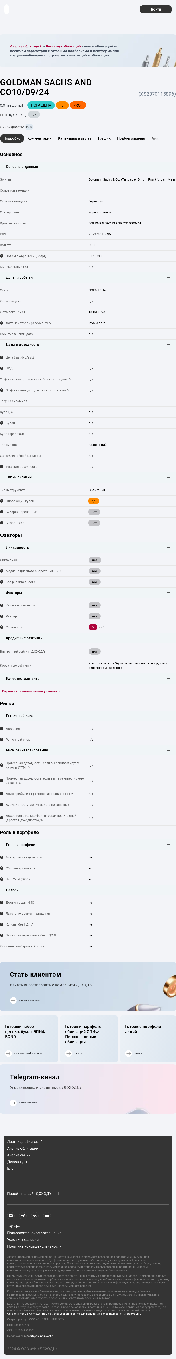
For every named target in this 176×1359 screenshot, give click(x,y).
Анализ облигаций (26, 46)
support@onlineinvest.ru (39, 1336)
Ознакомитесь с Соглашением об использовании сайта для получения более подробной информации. (74, 1313)
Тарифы (13, 1226)
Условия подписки (23, 1239)
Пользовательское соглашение (34, 1233)
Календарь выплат (74, 138)
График (104, 138)
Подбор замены (131, 138)
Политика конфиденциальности (34, 1246)
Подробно (12, 138)
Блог (11, 1168)
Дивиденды (17, 1161)
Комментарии (39, 138)
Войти (156, 9)
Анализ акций (18, 1155)
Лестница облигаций (63, 46)
